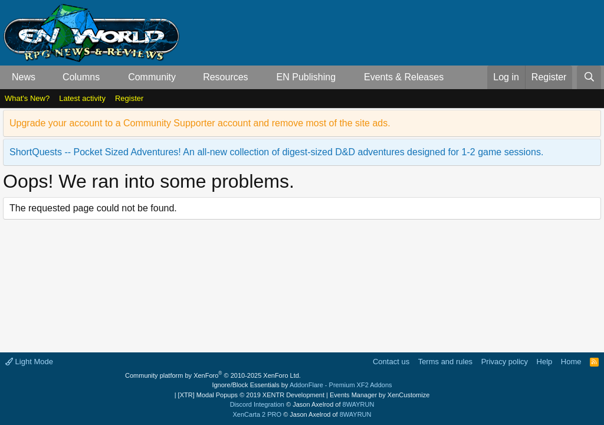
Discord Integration (257, 404)
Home (571, 361)
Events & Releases (404, 77)
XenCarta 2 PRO (257, 414)
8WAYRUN (359, 404)
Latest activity (82, 98)
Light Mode (29, 361)
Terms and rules (445, 361)
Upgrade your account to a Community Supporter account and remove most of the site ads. (199, 123)
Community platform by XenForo (213, 375)
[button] (45, 77)
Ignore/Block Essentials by (302, 384)
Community (152, 77)
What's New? (27, 98)
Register (129, 98)
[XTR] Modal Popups (251, 394)
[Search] (589, 77)
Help (545, 361)
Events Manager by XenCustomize (379, 394)
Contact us (391, 361)
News (23, 77)
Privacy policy (504, 361)
